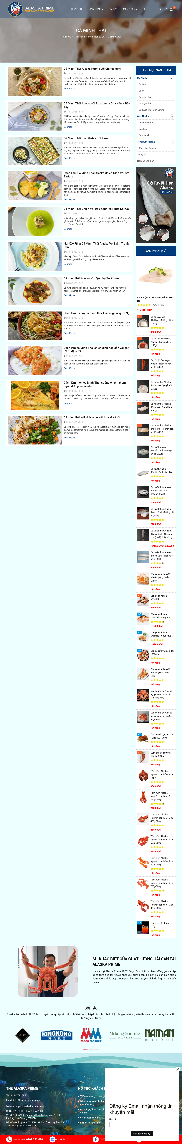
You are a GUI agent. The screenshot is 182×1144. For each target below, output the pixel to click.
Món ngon (130, 9)
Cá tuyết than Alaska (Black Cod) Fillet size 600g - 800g (162, 555)
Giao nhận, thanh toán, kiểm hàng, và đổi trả (98, 1111)
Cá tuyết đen (145, 103)
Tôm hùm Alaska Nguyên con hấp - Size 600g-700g (162, 861)
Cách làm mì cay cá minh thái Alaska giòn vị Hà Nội (97, 313)
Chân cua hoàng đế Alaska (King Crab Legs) (160, 672)
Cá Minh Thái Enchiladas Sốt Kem (86, 138)
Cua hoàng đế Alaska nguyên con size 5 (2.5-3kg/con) (162, 716)
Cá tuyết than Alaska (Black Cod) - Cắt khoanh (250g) (161, 490)
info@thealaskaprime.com (26, 1100)
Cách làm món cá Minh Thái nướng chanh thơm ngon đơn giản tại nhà (95, 384)
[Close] (178, 1069)
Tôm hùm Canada (147, 148)
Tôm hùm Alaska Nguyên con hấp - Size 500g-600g (162, 839)
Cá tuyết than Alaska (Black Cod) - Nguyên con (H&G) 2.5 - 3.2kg (161, 534)
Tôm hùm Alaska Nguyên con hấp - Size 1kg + (162, 774)
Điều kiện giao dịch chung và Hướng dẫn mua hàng (98, 1103)
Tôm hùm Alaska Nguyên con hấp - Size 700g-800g (162, 883)
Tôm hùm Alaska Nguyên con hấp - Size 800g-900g (162, 904)
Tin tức (112, 9)
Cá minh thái (145, 97)
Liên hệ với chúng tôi (90, 1122)
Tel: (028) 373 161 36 (16, 1095)
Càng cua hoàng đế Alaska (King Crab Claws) (160, 577)
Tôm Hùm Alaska (155, 142)
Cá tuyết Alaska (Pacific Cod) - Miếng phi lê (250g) (161, 450)
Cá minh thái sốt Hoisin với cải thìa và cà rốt (92, 417)
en (166, 9)
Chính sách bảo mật (90, 1117)
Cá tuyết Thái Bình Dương (151, 110)
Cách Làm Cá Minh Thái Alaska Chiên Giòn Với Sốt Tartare (96, 174)
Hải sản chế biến (145, 161)
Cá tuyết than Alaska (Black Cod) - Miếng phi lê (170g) (162, 512)
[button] (85, 1049)
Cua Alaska (155, 116)
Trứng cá (141, 154)
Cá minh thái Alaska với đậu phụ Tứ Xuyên (91, 278)
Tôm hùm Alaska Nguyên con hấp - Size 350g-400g (162, 796)
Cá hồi (142, 90)
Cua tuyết (143, 129)
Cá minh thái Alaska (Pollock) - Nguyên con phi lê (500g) (162, 429)
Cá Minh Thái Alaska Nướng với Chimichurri (92, 68)
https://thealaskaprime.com (30, 1106)
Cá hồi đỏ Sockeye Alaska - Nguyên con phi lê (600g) (161, 363)
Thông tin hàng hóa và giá (93, 1096)
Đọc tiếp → (69, 88)
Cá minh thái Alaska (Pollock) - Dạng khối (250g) (161, 385)
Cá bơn (142, 84)
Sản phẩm (96, 9)
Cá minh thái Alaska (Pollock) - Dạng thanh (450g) (162, 407)
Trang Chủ (77, 9)
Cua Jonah (144, 135)
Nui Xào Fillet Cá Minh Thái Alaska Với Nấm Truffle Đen (96, 245)
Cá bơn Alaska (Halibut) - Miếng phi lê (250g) (162, 320)
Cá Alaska (155, 78)
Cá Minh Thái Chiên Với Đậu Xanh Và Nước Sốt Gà (96, 209)
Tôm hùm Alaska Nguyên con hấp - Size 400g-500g (162, 818)
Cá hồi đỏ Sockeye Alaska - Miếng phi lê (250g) (161, 342)
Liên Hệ (146, 9)
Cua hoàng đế (146, 122)
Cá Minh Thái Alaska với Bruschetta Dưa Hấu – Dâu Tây (97, 105)
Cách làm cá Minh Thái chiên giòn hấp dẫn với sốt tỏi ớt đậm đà (96, 349)
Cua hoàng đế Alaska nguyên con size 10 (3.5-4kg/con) (161, 694)
